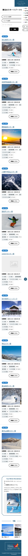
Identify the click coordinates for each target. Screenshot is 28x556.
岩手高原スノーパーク (9, 299)
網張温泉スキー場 (8, 127)
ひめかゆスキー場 (8, 254)
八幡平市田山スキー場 (9, 172)
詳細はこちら (14, 71)
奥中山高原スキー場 (9, 431)
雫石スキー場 (6, 343)
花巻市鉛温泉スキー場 (9, 82)
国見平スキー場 (7, 211)
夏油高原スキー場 (8, 386)
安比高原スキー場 (8, 39)
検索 (13, 29)
